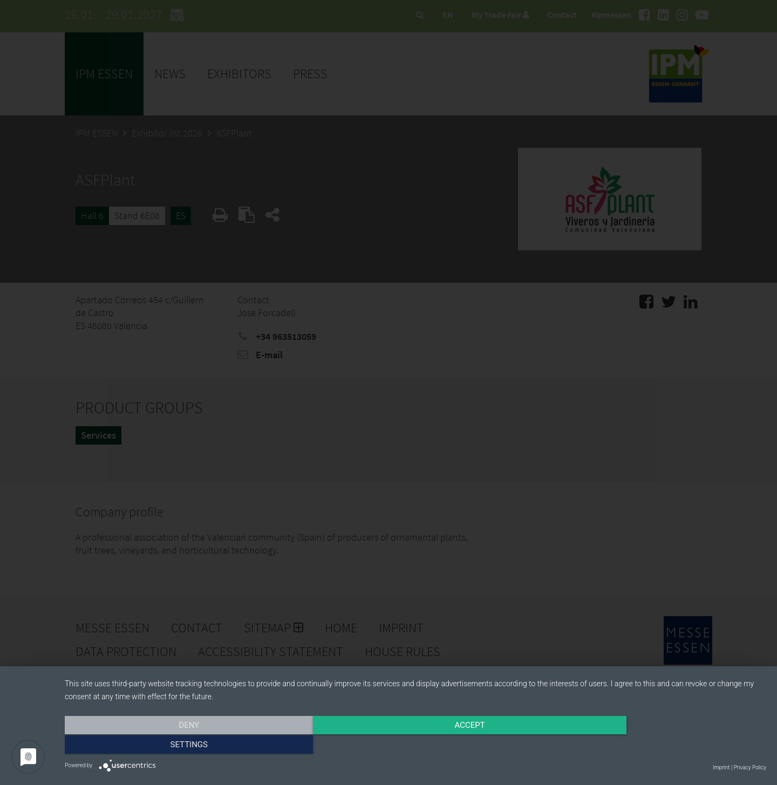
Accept (415, 745)
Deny (170, 745)
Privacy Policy (750, 767)
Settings (661, 745)
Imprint (721, 767)
